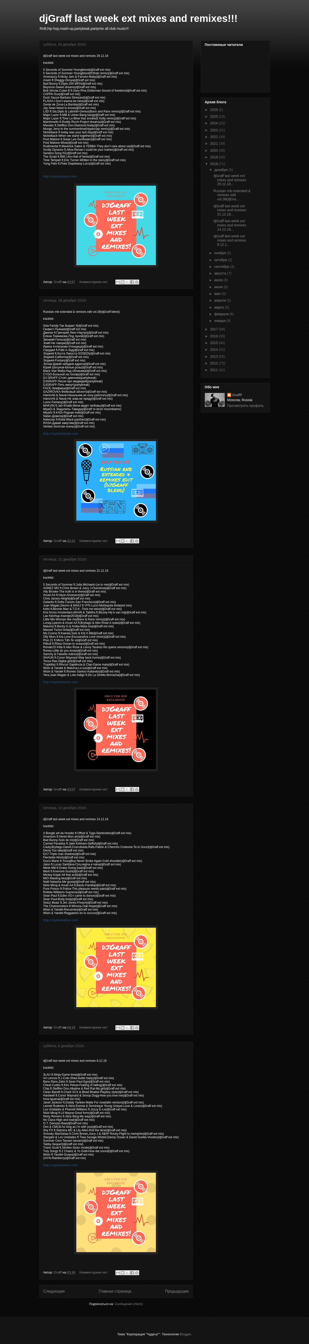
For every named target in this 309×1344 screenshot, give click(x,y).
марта (219, 307)
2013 (214, 356)
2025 (214, 116)
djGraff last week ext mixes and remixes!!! (138, 18)
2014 (214, 350)
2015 (214, 343)
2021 (214, 143)
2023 (214, 130)
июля (219, 280)
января (220, 321)
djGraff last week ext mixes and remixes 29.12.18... (229, 180)
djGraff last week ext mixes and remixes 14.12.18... (229, 225)
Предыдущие (177, 1291)
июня (219, 287)
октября (221, 260)
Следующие (54, 1291)
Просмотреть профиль (245, 406)
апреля (220, 300)
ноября (220, 253)
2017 (214, 329)
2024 (214, 123)
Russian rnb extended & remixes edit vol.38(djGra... (231, 195)
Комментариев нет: (94, 282)
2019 (214, 157)
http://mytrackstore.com (60, 176)
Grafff (237, 395)
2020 (214, 150)
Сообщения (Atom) (129, 1304)
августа (220, 273)
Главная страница (115, 1291)
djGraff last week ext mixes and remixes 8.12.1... (229, 240)
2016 (214, 336)
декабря (221, 170)
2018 (214, 164)
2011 (214, 370)
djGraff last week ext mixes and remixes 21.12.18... (229, 210)
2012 (214, 363)
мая (217, 294)
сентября (222, 267)
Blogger (185, 1334)
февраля (222, 314)
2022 (214, 137)
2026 (214, 110)
